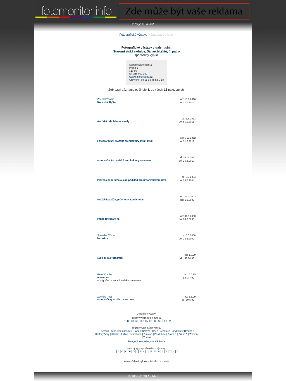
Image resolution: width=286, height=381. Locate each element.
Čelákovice (124, 331)
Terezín (193, 334)
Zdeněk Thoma (105, 99)
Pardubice (160, 334)
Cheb (155, 331)
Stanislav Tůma (106, 235)
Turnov (147, 337)
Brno (113, 331)
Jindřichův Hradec (182, 331)
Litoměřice (136, 334)
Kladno (115, 334)
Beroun (105, 331)
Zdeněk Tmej (104, 296)
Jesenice (165, 331)
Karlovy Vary (102, 334)
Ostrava (148, 334)
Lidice (124, 334)
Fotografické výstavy (133, 34)
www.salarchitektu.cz (141, 76)
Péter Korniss (105, 274)
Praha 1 (172, 334)
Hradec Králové (141, 331)
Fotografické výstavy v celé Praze (146, 341)
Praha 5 (183, 334)
